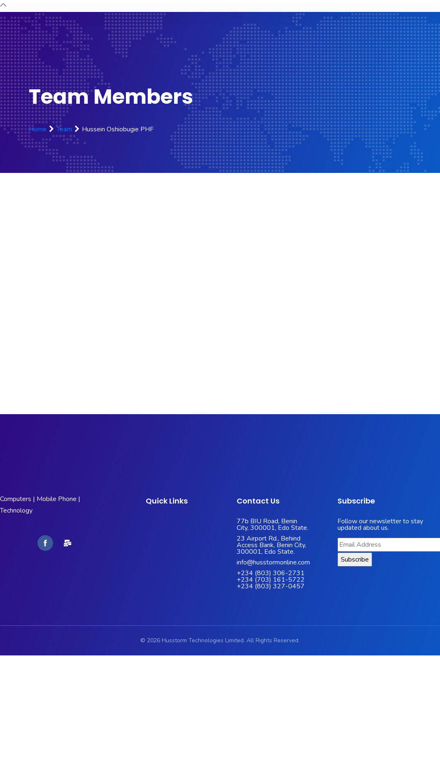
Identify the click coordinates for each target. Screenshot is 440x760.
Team (64, 129)
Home (38, 129)
